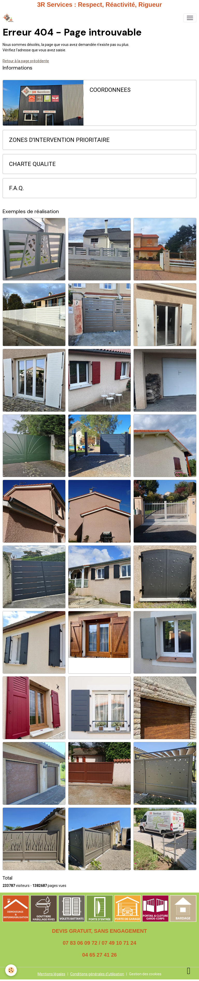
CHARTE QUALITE (32, 164)
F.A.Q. (16, 188)
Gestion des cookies (145, 974)
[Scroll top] (188, 970)
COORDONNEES (110, 89)
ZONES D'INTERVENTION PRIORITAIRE (59, 139)
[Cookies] (11, 970)
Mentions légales (51, 974)
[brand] (9, 17)
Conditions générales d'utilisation (97, 974)
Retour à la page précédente (26, 61)
